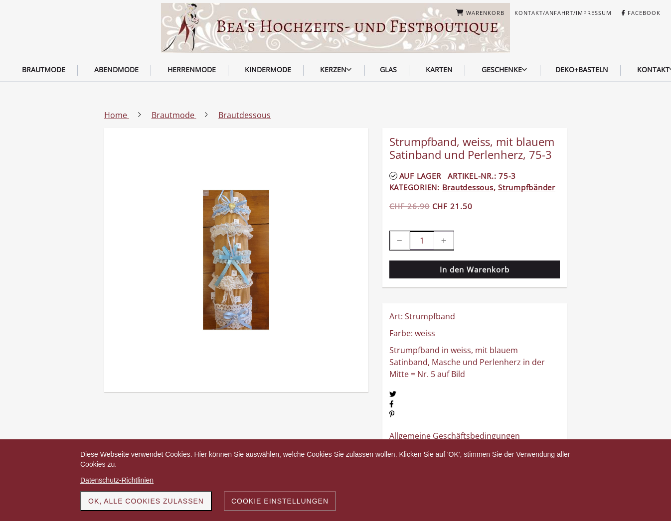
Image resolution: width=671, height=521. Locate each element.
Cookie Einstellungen (280, 501)
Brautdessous (468, 187)
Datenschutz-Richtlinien (117, 480)
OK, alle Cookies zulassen (146, 501)
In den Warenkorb (474, 269)
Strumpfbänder (526, 187)
